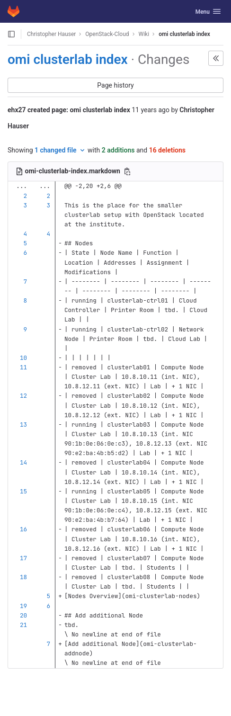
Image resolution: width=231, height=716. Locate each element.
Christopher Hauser (51, 34)
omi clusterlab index (184, 34)
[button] (215, 58)
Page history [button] (115, 85)
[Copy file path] (127, 171)
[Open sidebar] (11, 34)
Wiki (144, 34)
